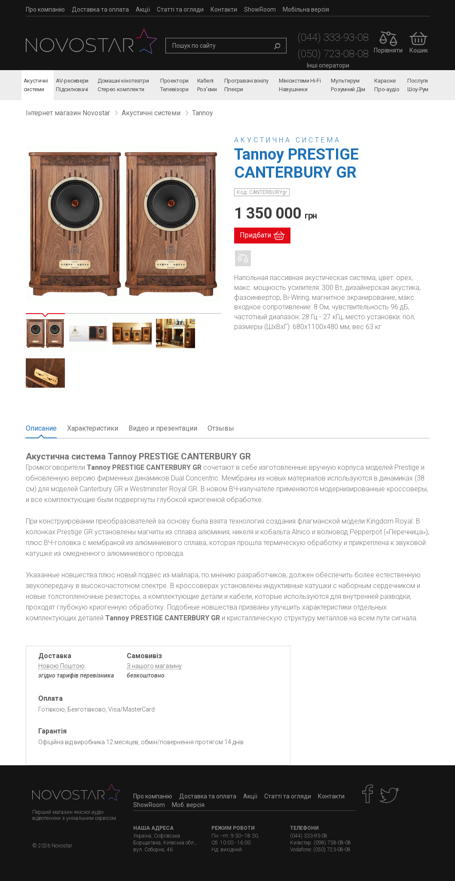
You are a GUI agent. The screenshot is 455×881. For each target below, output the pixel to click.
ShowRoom (260, 9)
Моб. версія (188, 804)
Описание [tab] (41, 428)
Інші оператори (328, 65)
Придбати (255, 235)
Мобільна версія (306, 9)
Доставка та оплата (100, 9)
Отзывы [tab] (221, 428)
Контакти (224, 9)
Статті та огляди (180, 9)
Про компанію (45, 9)
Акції (143, 9)
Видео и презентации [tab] (162, 428)
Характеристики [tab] (92, 428)
